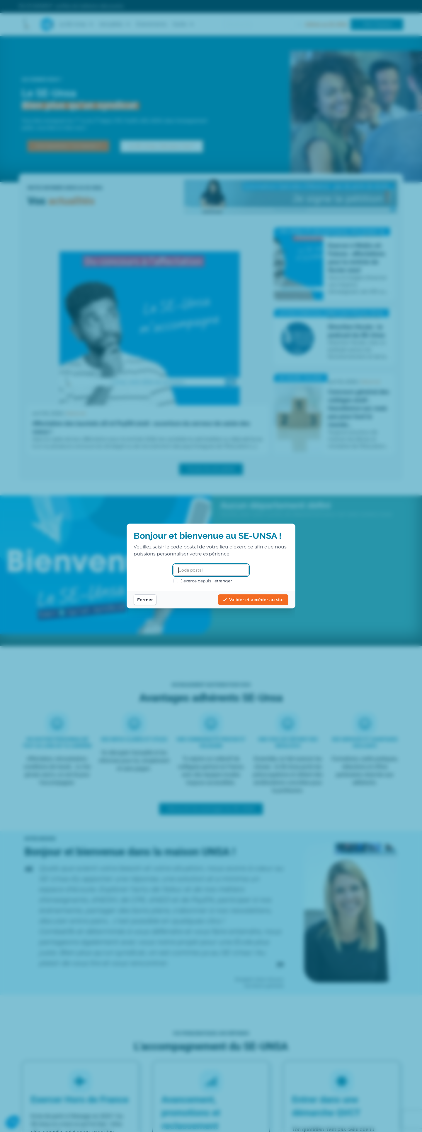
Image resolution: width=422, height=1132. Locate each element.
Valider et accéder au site (253, 599)
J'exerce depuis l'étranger (202, 581)
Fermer (145, 599)
